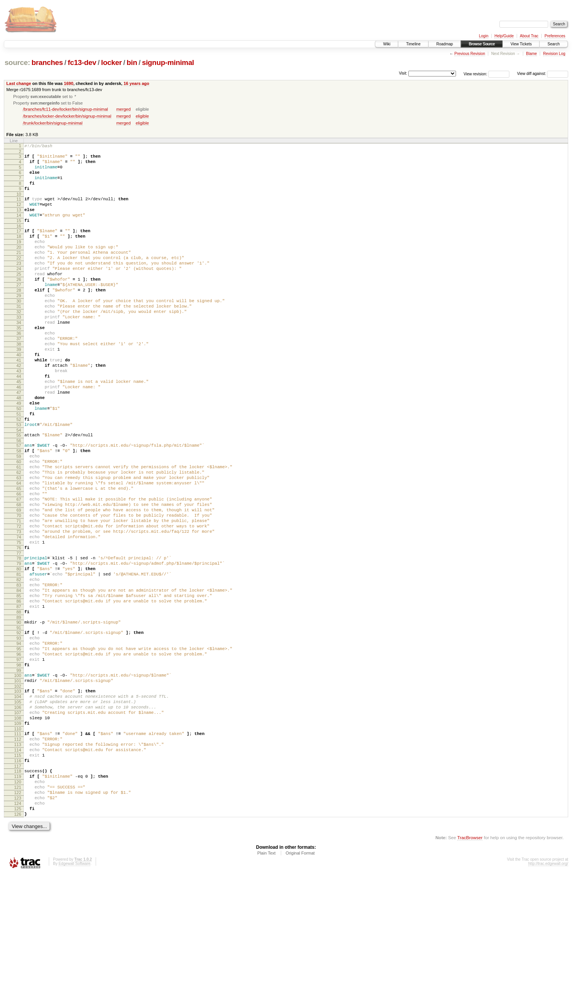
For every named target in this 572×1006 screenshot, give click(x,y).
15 (19, 235)
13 (19, 222)
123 (17, 925)
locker (111, 62)
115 (17, 875)
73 (19, 609)
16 (19, 241)
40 (19, 397)
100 (17, 780)
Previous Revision (469, 54)
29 (19, 325)
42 (19, 410)
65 (19, 557)
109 (17, 837)
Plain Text (266, 985)
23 (19, 286)
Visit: (403, 73)
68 (19, 577)
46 (19, 436)
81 (19, 660)
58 (19, 511)
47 (19, 443)
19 (19, 260)
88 (19, 706)
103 (17, 798)
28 (19, 318)
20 (19, 266)
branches (47, 62)
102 (17, 793)
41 (19, 403)
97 (19, 762)
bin (131, 62)
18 (19, 253)
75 (19, 622)
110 (17, 843)
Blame (531, 54)
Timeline (413, 44)
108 (17, 830)
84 (19, 680)
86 (19, 693)
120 (17, 906)
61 (19, 531)
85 (19, 686)
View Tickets (521, 44)
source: (17, 62)
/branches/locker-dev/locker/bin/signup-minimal (67, 117)
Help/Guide (504, 36)
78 (19, 641)
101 (17, 786)
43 (19, 416)
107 (17, 824)
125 (17, 938)
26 (19, 305)
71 (19, 596)
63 (19, 544)
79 (19, 647)
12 (19, 215)
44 (19, 423)
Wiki (386, 44)
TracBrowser (469, 969)
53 (19, 482)
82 (19, 667)
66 (19, 564)
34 (19, 358)
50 (19, 462)
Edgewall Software (74, 996)
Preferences (555, 36)
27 (19, 312)
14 (19, 228)
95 (19, 749)
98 (19, 768)
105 (17, 811)
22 (19, 279)
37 (19, 377)
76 (19, 629)
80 (19, 654)
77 (19, 636)
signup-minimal (168, 62)
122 (17, 919)
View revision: (475, 74)
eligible (142, 117)
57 (19, 505)
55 (19, 493)
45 (19, 429)
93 (19, 735)
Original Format (300, 985)
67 (19, 570)
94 (19, 742)
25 (19, 299)
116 (17, 881)
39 (19, 390)
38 (19, 384)
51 (19, 469)
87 (19, 699)
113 (17, 862)
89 (19, 712)
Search (553, 44)
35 (19, 364)
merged (123, 110)
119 (17, 899)
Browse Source (482, 44)
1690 (68, 83)
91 (19, 724)
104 (17, 804)
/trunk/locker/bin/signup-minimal (52, 123)
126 (17, 945)
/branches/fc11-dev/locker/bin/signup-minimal (65, 110)
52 (19, 475)
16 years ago (136, 83)
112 (17, 855)
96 (19, 755)
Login (483, 36)
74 (19, 616)
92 (19, 729)
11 (19, 209)
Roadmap (444, 44)
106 (17, 817)
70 (19, 590)
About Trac (529, 36)
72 (19, 603)
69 (19, 583)
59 (19, 518)
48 (19, 449)
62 (19, 537)
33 (19, 351)
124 (17, 932)
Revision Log (554, 54)
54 (19, 488)
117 (17, 888)
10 (19, 204)
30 (19, 331)
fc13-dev (82, 62)
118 (17, 893)
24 (19, 292)
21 (19, 273)
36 (19, 371)
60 (19, 524)
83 (19, 673)
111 (17, 848)
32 (19, 345)
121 (17, 912)
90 (19, 717)
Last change (19, 83)
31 (19, 338)
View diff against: (542, 74)
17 (19, 246)
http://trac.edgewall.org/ (548, 996)
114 (17, 868)
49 (19, 456)
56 (19, 500)
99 (19, 775)
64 (19, 551)
